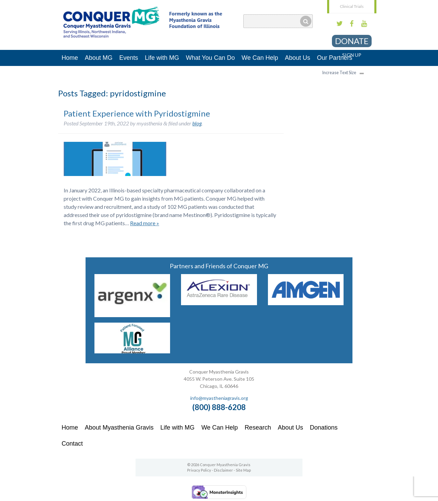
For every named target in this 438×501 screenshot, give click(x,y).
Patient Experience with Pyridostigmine (137, 113)
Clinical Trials (352, 6)
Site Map (243, 470)
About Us (297, 57)
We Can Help (260, 57)
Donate (352, 41)
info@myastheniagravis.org (219, 398)
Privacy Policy (199, 470)
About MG (99, 57)
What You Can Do (210, 57)
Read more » (144, 223)
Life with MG (162, 57)
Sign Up (351, 55)
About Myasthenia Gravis (119, 427)
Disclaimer (223, 470)
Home (70, 57)
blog (197, 123)
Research (258, 427)
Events (128, 57)
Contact (72, 443)
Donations (324, 427)
